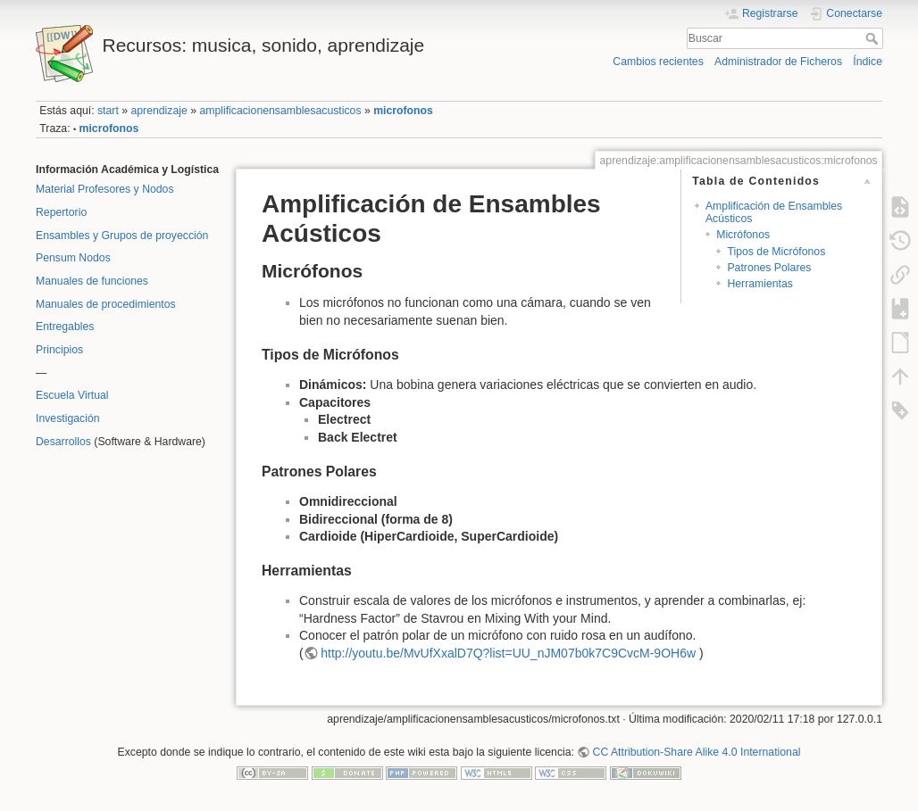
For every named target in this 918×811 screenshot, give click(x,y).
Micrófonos (743, 234)
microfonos (403, 110)
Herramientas (760, 283)
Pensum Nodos (73, 258)
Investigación (68, 418)
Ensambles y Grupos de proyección (122, 235)
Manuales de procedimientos (106, 304)
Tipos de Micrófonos (776, 251)
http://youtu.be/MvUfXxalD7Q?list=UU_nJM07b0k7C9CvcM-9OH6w (508, 653)
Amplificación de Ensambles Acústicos (773, 212)
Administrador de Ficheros (778, 61)
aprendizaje (158, 110)
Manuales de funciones (92, 281)
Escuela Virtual (72, 395)
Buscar (873, 38)
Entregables (65, 326)
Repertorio (61, 212)
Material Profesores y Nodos (105, 189)
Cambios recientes (658, 61)
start (108, 110)
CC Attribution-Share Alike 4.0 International (697, 752)
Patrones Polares (769, 267)
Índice (867, 61)
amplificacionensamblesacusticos (280, 110)
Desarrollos (63, 441)
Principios (59, 349)
